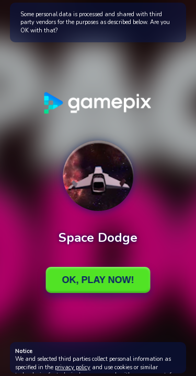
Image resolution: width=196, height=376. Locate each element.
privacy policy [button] (72, 367)
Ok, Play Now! (98, 280)
